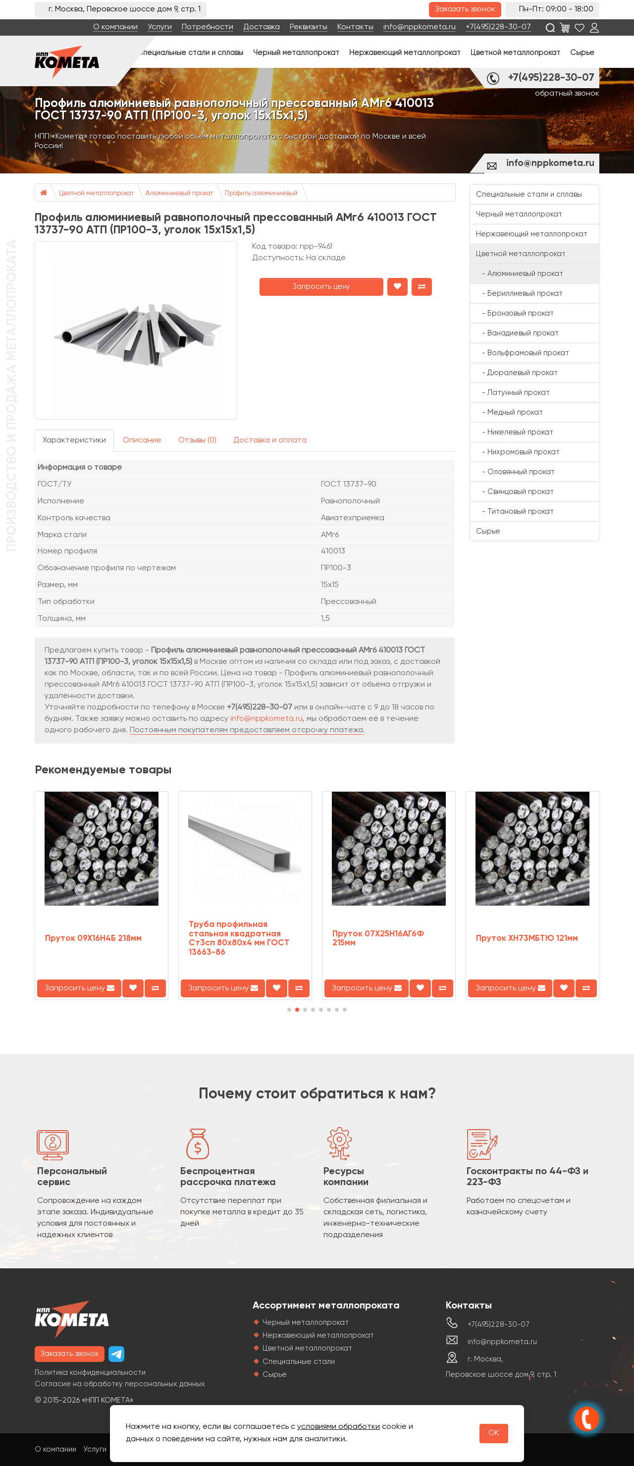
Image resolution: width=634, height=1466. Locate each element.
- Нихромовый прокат (518, 452)
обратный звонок (567, 94)
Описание (142, 440)
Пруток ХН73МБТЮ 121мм (527, 938)
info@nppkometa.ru (419, 27)
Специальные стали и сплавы (190, 52)
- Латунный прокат (513, 392)
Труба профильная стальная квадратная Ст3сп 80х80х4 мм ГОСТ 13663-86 (239, 939)
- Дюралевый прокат (517, 373)
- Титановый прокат (515, 511)
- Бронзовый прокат (515, 313)
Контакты (355, 27)
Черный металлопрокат (296, 52)
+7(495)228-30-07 (498, 27)
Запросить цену (321, 286)
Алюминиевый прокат (179, 193)
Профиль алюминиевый (261, 193)
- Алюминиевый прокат (519, 273)
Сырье (582, 52)
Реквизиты (308, 27)
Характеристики (74, 440)
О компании (115, 27)
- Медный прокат (509, 412)
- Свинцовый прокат (515, 491)
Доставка (261, 27)
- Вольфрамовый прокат (522, 353)
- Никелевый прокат (514, 432)
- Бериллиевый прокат (519, 293)
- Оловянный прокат (515, 472)
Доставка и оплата (270, 440)
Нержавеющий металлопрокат (405, 52)
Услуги (160, 27)
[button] (289, 1010)
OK (493, 1433)
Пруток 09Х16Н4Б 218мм (93, 938)
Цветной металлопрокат (515, 52)
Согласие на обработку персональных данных (120, 1384)
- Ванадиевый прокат (517, 333)
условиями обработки (338, 1427)
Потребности (207, 27)
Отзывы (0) (197, 440)
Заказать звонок (465, 9)
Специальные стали (299, 1361)
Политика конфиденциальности (90, 1372)
